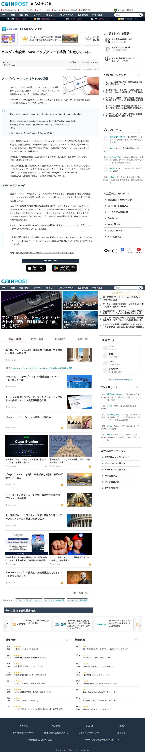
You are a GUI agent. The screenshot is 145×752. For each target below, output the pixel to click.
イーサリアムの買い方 (118, 212)
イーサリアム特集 (42, 10)
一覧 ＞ (140, 293)
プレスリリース (66, 15)
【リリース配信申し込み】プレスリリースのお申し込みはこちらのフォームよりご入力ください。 (78, 624)
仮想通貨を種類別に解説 (122, 39)
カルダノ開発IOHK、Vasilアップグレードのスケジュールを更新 (45, 253)
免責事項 (89, 726)
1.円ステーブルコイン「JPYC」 (29, 600)
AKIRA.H (6, 62)
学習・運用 (97, 15)
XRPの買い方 (114, 224)
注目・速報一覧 (80, 593)
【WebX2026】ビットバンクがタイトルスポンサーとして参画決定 (127, 140)
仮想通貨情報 (74, 62)
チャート (38, 15)
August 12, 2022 (47, 133)
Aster (112, 148)
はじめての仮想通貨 (123, 10)
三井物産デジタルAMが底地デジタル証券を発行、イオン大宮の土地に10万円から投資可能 (26, 559)
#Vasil (59, 121)
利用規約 (121, 726)
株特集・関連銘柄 (69, 10)
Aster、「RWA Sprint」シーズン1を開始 (37, 622)
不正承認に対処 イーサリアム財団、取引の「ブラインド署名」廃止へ (25, 461)
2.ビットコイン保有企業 (54, 600)
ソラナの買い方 (115, 230)
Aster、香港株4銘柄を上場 (127, 148)
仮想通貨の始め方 (8, 10)
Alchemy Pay (115, 157)
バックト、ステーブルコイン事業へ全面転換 (28, 417)
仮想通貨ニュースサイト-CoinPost (77, 750)
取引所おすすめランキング (120, 200)
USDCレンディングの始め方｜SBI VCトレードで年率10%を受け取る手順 (42, 368)
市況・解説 (24, 15)
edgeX (112, 177)
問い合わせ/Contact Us (23, 733)
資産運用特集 (85, 10)
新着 (13, 15)
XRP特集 (56, 10)
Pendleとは (113, 218)
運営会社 (121, 733)
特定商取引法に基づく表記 (40, 740)
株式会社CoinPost (117, 137)
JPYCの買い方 (114, 237)
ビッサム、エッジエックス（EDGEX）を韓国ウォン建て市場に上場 (126, 180)
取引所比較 (83, 15)
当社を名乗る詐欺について (56, 733)
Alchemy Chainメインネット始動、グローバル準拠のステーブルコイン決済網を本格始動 (127, 160)
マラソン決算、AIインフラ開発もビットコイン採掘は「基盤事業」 (69, 559)
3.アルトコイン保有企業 (77, 600)
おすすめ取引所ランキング (123, 58)
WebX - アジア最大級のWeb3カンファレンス (105, 740)
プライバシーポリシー (89, 733)
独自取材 (50, 15)
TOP (4, 15)
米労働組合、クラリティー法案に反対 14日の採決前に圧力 (69, 461)
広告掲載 (24, 726)
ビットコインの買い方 (121, 47)
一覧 (138, 75)
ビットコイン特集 (25, 10)
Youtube (12, 65)
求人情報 (56, 726)
